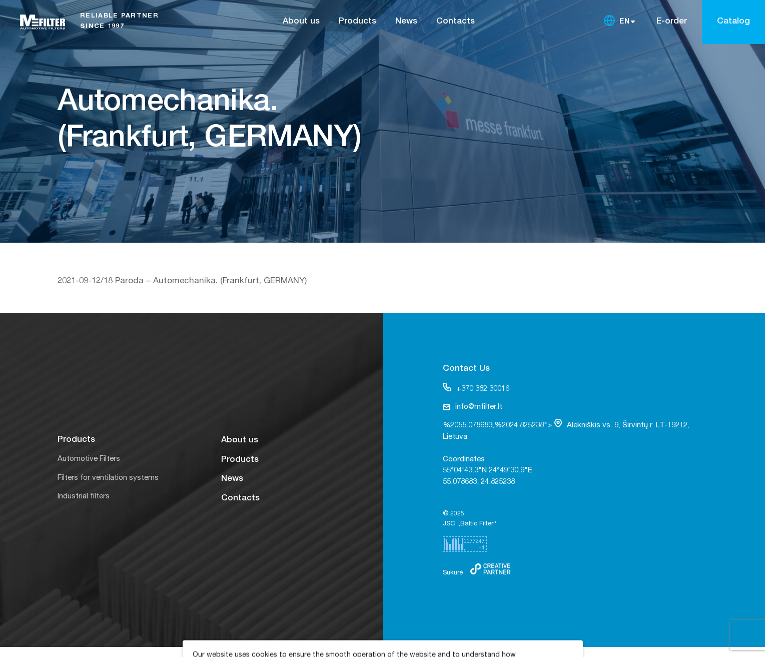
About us (301, 22)
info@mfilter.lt (472, 407)
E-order (671, 22)
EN (624, 22)
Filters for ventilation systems (108, 478)
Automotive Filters (89, 459)
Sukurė (453, 573)
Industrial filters (84, 496)
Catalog (733, 22)
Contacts (455, 22)
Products (357, 22)
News (406, 22)
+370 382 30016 (476, 388)
